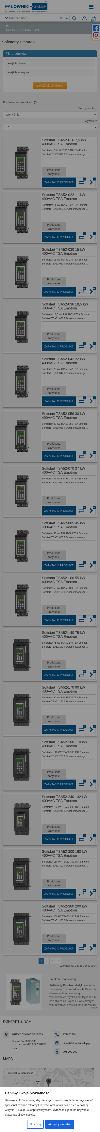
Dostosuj (35, 1124)
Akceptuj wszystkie (59, 1124)
